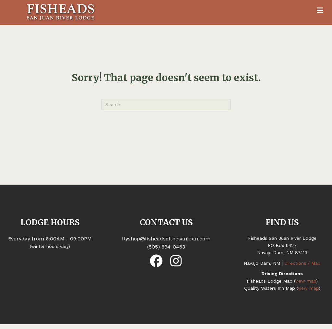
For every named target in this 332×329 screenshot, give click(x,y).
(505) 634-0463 (166, 247)
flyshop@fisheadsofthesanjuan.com (166, 239)
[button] (156, 261)
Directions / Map (302, 263)
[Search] (166, 104)
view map (305, 281)
